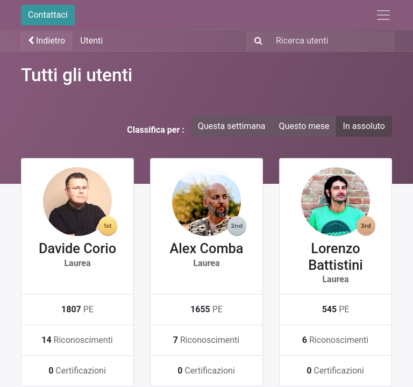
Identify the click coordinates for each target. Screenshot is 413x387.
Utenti (91, 40)
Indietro (46, 40)
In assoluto (364, 126)
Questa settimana (232, 126)
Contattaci (48, 15)
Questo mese (304, 126)
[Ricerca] (256, 41)
